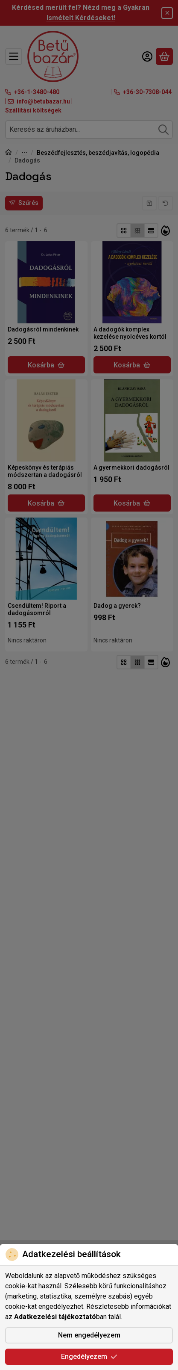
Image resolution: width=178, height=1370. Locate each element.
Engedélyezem (89, 1356)
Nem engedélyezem (89, 1335)
